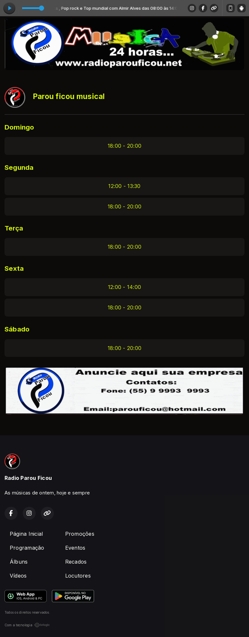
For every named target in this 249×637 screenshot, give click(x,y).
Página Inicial (26, 534)
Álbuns (19, 561)
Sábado (17, 329)
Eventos (75, 547)
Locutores (78, 575)
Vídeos (18, 575)
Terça (14, 228)
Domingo (19, 127)
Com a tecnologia (27, 625)
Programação (27, 547)
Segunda (19, 167)
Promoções (79, 534)
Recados (76, 561)
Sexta (14, 268)
